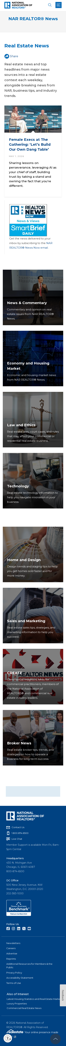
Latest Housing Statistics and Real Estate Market (34, 999)
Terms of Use (13, 983)
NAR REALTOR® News (33, 18)
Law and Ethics (21, 425)
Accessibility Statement (19, 977)
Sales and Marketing (26, 621)
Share (11, 56)
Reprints (11, 958)
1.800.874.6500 (20, 833)
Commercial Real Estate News (24, 1008)
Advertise (11, 953)
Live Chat (17, 838)
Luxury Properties (17, 1003)
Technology (18, 486)
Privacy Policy (14, 972)
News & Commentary (27, 303)
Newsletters (13, 943)
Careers (10, 948)
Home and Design (24, 560)
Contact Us (18, 827)
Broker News (19, 743)
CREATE (14, 673)
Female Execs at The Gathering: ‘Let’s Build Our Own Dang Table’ (30, 144)
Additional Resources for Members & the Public (29, 965)
